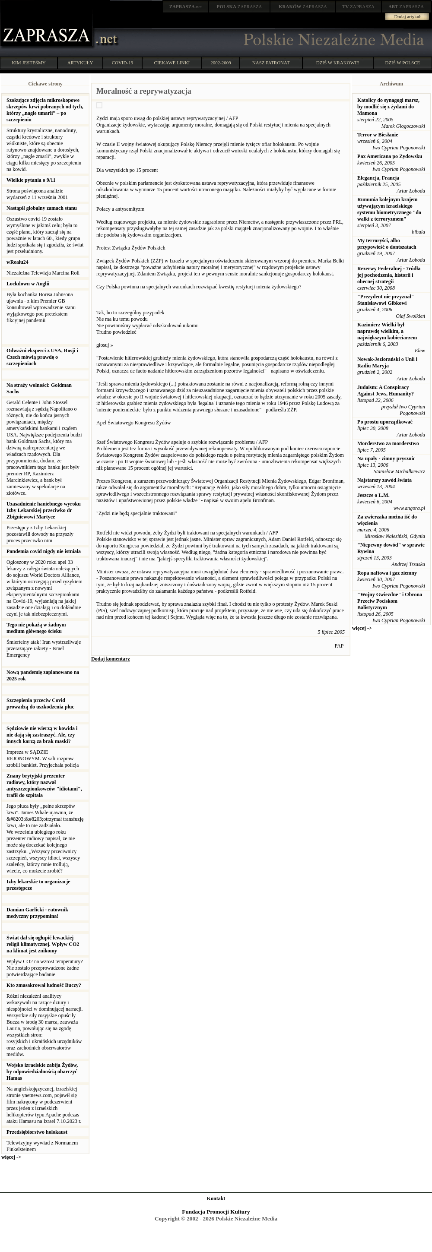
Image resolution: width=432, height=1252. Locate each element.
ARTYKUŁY (80, 62)
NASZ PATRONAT (271, 62)
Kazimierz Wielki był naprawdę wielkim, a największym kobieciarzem (387, 331)
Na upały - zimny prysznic (386, 458)
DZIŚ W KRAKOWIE (337, 62)
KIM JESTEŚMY (29, 62)
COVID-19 (122, 62)
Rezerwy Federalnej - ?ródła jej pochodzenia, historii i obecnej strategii (388, 275)
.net (185, 6)
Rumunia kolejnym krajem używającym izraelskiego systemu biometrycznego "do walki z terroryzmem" (389, 209)
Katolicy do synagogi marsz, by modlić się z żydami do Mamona (388, 106)
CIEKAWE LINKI (172, 62)
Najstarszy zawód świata (384, 480)
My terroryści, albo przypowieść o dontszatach (386, 243)
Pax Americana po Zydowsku (389, 156)
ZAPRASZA (239, 6)
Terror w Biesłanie (377, 135)
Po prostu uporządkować (385, 422)
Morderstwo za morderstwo (388, 443)
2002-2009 (220, 62)
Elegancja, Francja (378, 178)
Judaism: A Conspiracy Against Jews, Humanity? (385, 390)
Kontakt (216, 1198)
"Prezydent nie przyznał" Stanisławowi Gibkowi (385, 300)
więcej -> (11, 1157)
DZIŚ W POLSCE (402, 62)
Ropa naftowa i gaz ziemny (387, 573)
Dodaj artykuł (407, 16)
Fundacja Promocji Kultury (216, 1211)
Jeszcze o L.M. (373, 495)
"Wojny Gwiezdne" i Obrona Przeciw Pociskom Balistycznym (389, 600)
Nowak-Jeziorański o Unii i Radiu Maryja (387, 362)
